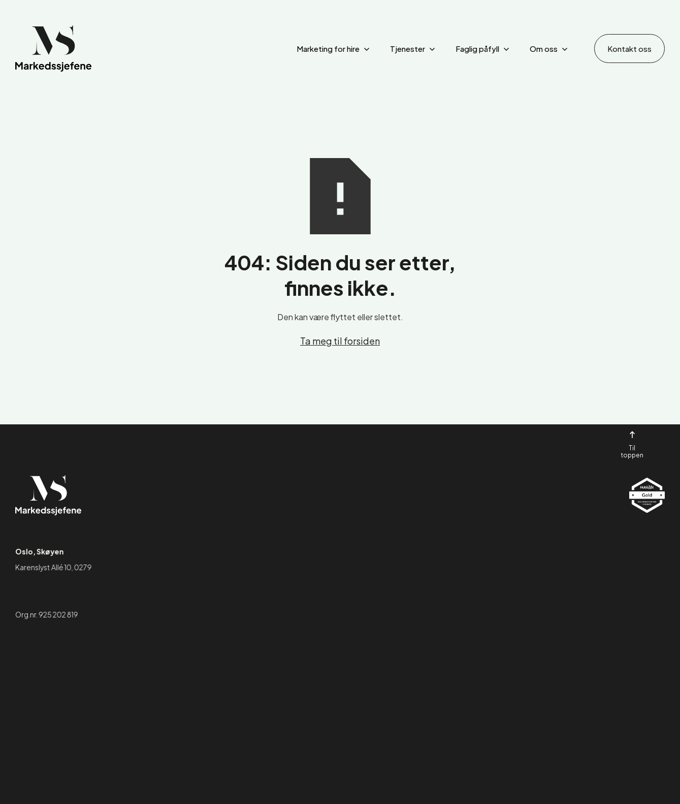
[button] (333, 49)
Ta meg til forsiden (340, 341)
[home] (53, 48)
